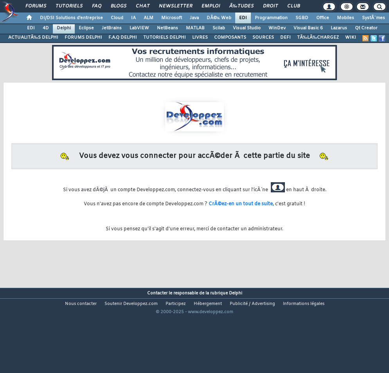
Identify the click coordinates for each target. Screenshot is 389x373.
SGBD (301, 18)
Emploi (211, 6)
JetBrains (112, 28)
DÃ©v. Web (219, 18)
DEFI (285, 37)
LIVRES (200, 37)
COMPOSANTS (230, 37)
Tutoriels (69, 6)
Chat (142, 6)
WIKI (350, 37)
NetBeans (167, 28)
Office (322, 18)
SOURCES (263, 37)
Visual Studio (247, 28)
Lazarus (339, 28)
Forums (36, 6)
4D (46, 28)
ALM (148, 18)
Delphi (64, 28)
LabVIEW (139, 28)
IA (133, 18)
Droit (270, 6)
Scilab (219, 28)
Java (194, 18)
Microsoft (171, 18)
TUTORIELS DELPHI (164, 37)
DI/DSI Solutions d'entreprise (71, 18)
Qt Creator (366, 28)
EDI (243, 18)
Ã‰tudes (241, 6)
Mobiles (345, 18)
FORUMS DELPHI (83, 37)
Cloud (117, 18)
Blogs (118, 6)
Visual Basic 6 (308, 28)
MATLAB (195, 28)
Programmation (271, 18)
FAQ (96, 6)
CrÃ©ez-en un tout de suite (241, 204)
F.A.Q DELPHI (122, 37)
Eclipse (86, 28)
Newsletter (175, 6)
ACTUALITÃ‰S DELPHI (33, 37)
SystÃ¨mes (373, 18)
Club (293, 6)
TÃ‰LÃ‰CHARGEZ (318, 37)
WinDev (277, 28)
